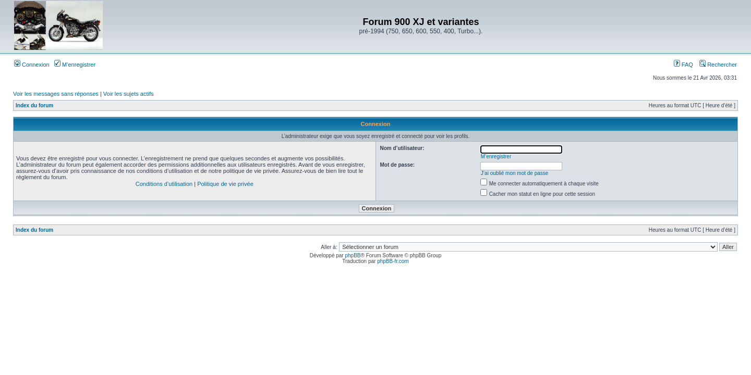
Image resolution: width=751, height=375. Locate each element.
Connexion (32, 64)
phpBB (352, 255)
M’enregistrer (74, 64)
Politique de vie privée (225, 184)
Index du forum (34, 105)
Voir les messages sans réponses (56, 94)
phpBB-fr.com (393, 261)
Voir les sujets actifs (128, 94)
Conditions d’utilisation (164, 184)
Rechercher (718, 64)
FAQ (683, 64)
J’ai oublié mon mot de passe (515, 173)
